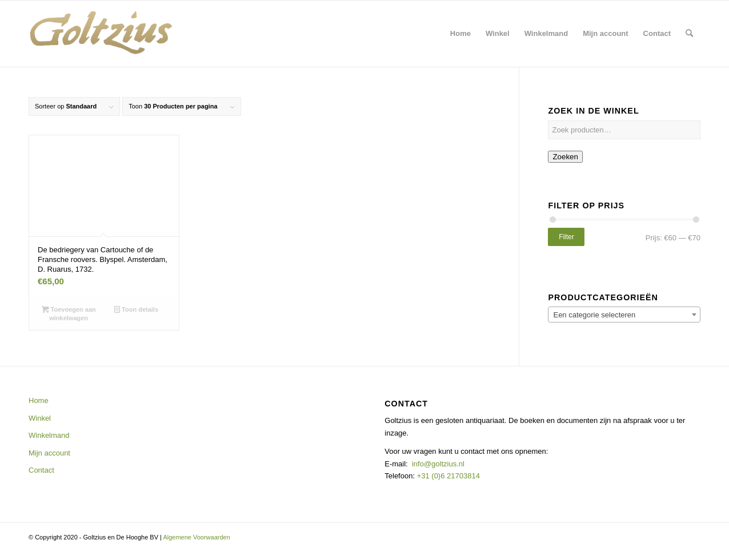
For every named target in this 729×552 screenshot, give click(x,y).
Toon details (136, 309)
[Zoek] (689, 34)
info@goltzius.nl (438, 464)
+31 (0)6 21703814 (447, 476)
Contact (41, 470)
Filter (566, 237)
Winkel (40, 418)
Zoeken (565, 156)
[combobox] (624, 315)
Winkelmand (49, 435)
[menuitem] (460, 34)
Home (39, 400)
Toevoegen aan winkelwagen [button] (69, 313)
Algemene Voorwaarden (196, 537)
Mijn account (49, 453)
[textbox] (624, 315)
